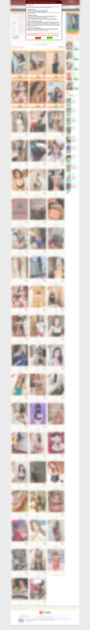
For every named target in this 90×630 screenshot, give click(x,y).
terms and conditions (35, 34)
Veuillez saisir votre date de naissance (33, 35)
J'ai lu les (33, 34)
